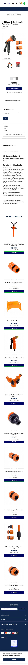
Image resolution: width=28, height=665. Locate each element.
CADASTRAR (22, 609)
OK (5, 118)
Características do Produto (11, 151)
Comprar (14, 252)
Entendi (14, 659)
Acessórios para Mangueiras (14, 14)
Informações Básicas (9, 145)
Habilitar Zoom (7, 58)
